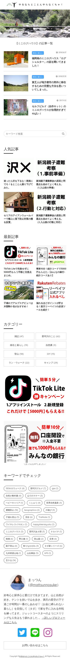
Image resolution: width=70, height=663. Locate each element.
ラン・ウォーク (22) (19, 362)
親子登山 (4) (11, 546)
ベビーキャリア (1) (14, 502)
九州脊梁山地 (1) (13, 553)
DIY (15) (51, 353)
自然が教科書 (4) (13, 495)
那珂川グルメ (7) (38, 488)
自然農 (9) (51, 345)
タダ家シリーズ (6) (53, 546)
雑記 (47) (19, 336)
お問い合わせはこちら (35, 645)
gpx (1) (55, 488)
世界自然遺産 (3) (54, 502)
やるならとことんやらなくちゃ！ (34, 4)
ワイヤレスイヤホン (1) (16, 524)
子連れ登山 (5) (12, 517)
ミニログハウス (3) (14, 531)
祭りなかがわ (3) (31, 546)
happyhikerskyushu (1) (43, 524)
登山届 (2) (38, 538)
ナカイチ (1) (56, 531)
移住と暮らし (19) (19, 345)
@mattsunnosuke (43, 585)
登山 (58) (19, 353)
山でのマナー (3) (35, 495)
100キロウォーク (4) (15, 488)
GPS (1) (47, 553)
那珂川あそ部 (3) (37, 531)
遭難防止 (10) (12, 510)
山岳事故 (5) (32, 553)
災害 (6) (53, 538)
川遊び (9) (50, 510)
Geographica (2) (32, 510)
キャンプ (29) (51, 362)
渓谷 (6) (28, 517)
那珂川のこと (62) (51, 336)
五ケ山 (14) (11, 560)
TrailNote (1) (44, 517)
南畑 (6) (9, 538)
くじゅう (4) (34, 502)
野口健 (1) (23, 538)
